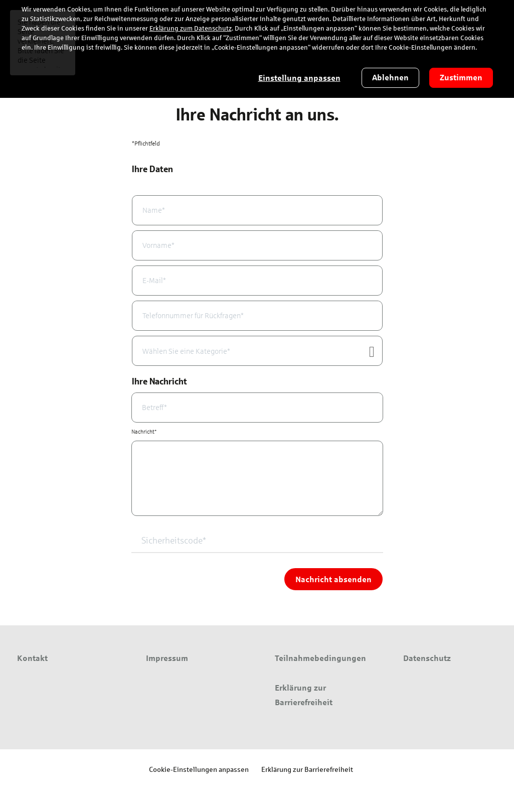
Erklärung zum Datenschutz (190, 28)
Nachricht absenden (333, 579)
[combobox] (257, 351)
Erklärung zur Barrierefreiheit (307, 769)
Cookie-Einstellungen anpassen (199, 769)
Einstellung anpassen (299, 78)
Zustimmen (461, 77)
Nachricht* (143, 432)
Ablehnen (390, 77)
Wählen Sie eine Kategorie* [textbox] (186, 351)
